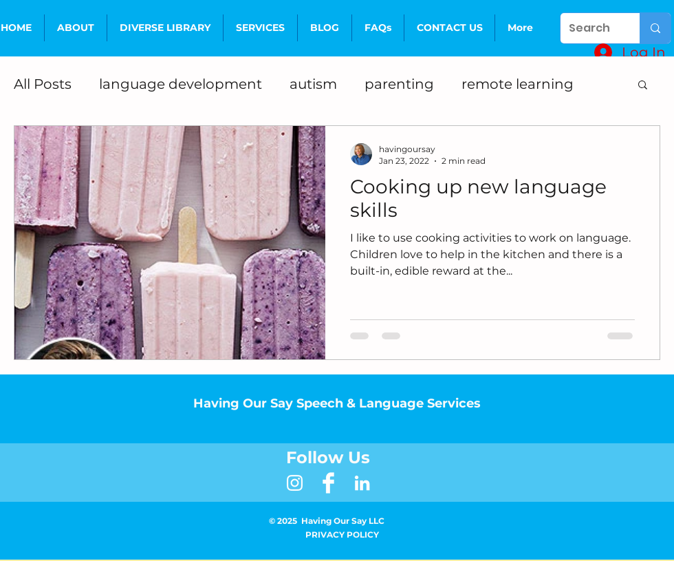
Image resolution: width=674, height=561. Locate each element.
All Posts (43, 84)
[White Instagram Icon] (294, 483)
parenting (399, 84)
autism (313, 84)
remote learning (517, 84)
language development (180, 84)
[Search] (590, 28)
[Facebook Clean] (328, 483)
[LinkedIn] (362, 483)
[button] (260, 27)
